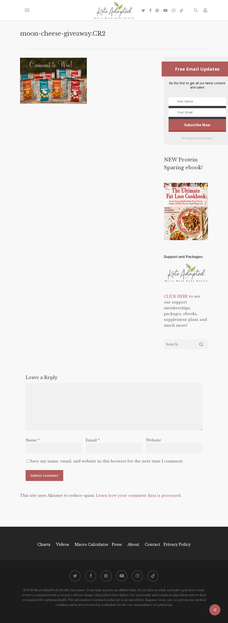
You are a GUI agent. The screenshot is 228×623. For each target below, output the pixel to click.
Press (117, 544)
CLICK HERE (176, 296)
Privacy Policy (176, 544)
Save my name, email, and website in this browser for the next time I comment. (106, 461)
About (133, 544)
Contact (152, 544)
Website (153, 440)
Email (93, 440)
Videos (62, 544)
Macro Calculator (91, 544)
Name (33, 440)
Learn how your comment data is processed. (138, 495)
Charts (43, 544)
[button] (27, 10)
